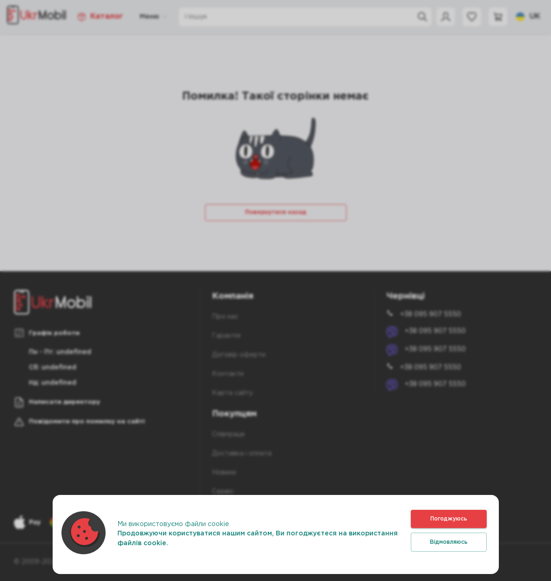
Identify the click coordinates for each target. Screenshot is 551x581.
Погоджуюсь (449, 519)
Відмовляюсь (448, 542)
